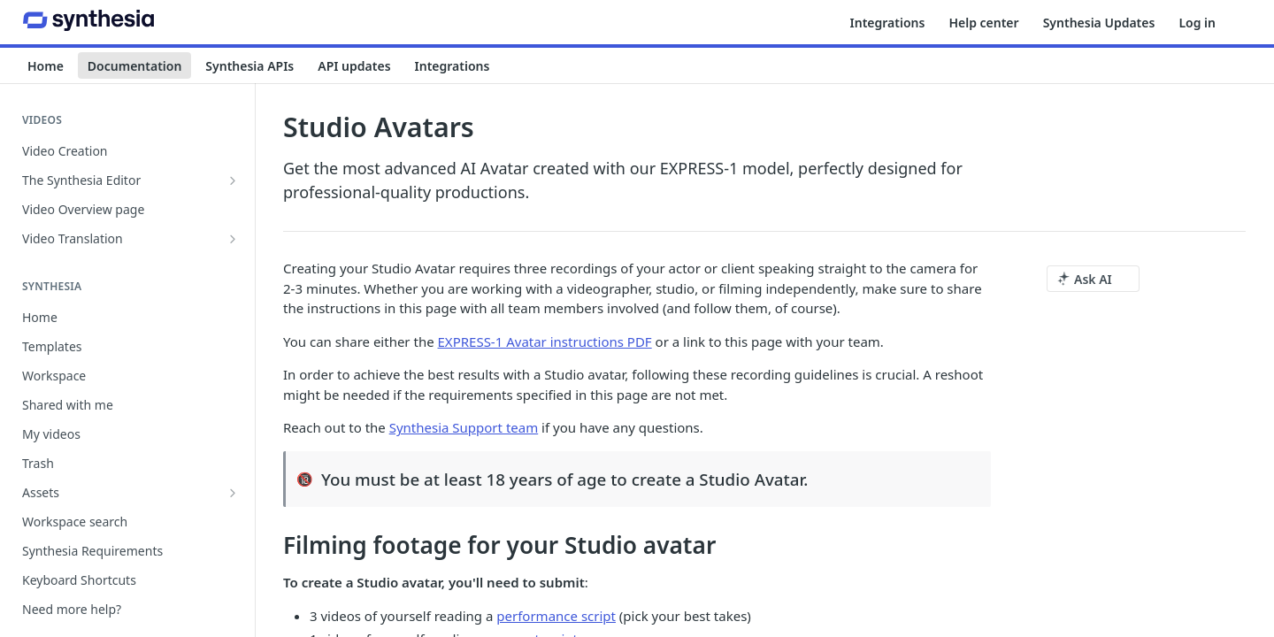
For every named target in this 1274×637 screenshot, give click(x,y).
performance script (556, 616)
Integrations (887, 22)
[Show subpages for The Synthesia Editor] (233, 180)
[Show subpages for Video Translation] (233, 239)
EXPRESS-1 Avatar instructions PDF (545, 341)
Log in (1197, 22)
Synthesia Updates (1099, 22)
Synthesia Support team (464, 427)
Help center (983, 22)
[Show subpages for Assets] (233, 493)
